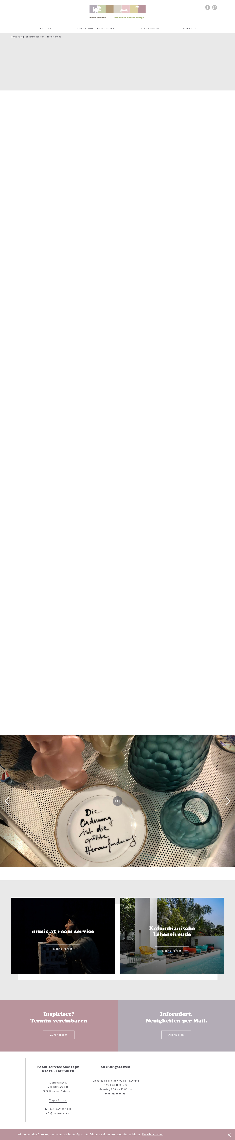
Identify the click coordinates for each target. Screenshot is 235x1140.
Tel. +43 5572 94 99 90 (58, 1109)
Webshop (190, 28)
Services (45, 28)
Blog (21, 37)
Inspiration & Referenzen (95, 28)
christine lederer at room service (43, 37)
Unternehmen (149, 28)
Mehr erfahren (63, 948)
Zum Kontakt (58, 1035)
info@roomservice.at (58, 1113)
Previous (7, 801)
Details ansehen (152, 1134)
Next (228, 801)
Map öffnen (58, 1100)
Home (14, 37)
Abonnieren (176, 1035)
